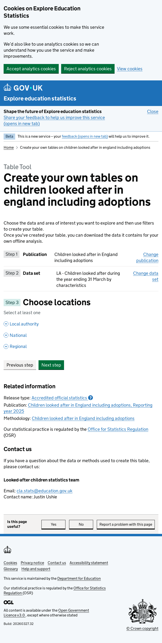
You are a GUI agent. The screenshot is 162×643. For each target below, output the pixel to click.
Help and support (35, 568)
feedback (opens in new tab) (85, 136)
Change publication (147, 257)
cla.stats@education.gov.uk (44, 491)
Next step (51, 365)
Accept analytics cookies (31, 68)
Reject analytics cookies (88, 68)
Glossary (11, 568)
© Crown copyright (142, 628)
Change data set (145, 276)
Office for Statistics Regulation (118, 429)
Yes (58, 524)
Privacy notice (32, 562)
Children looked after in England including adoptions (83, 418)
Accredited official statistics (62, 398)
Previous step (19, 365)
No (86, 524)
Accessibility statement (89, 562)
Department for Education (79, 578)
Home (9, 147)
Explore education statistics (40, 98)
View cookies (130, 68)
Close (152, 111)
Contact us (57, 562)
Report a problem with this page (125, 524)
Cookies (10, 562)
